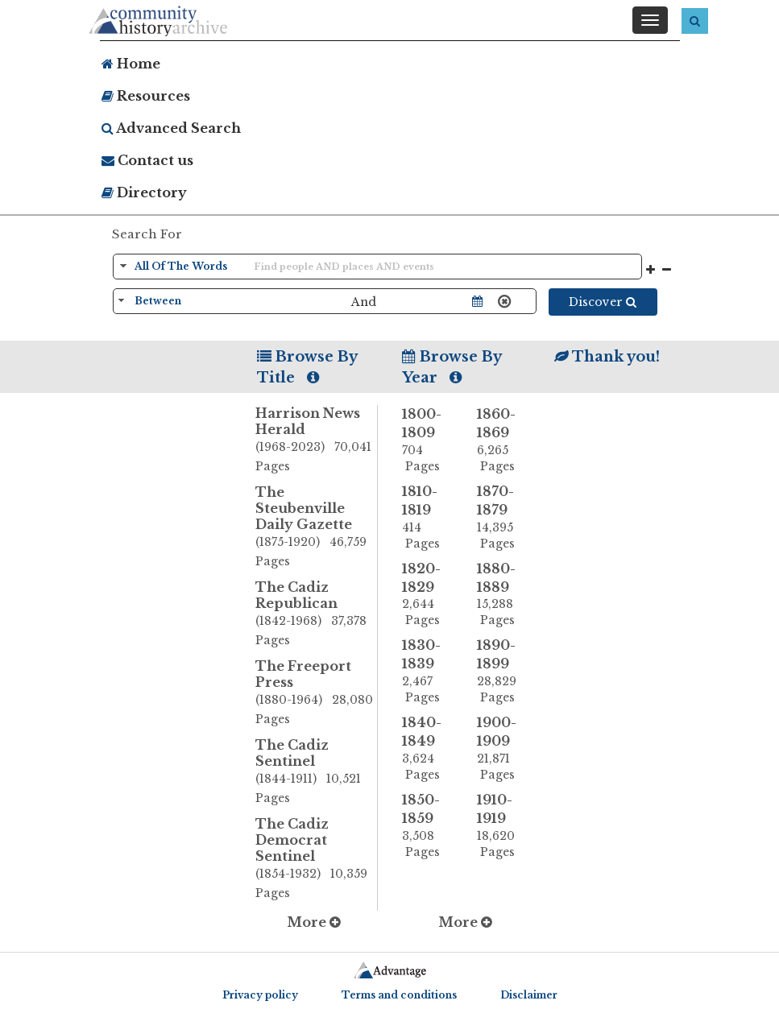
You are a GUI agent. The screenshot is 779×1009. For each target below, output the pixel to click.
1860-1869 (502, 440)
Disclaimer (528, 995)
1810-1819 (428, 517)
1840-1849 (428, 748)
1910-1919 (502, 826)
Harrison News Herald (316, 440)
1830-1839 (428, 671)
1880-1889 (502, 594)
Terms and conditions (399, 995)
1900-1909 (502, 748)
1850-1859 (428, 826)
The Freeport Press (316, 693)
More (314, 922)
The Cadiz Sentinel (316, 772)
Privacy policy (260, 995)
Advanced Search (171, 128)
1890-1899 (502, 671)
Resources (146, 96)
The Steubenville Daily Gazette (316, 527)
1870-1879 (502, 517)
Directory (144, 192)
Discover (602, 302)
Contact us (147, 160)
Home (131, 64)
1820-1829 (428, 594)
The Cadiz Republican (316, 614)
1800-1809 (428, 440)
